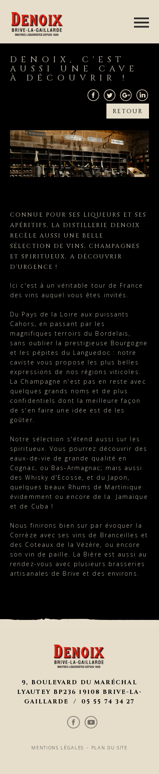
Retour (128, 107)
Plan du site (111, 675)
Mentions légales (56, 675)
